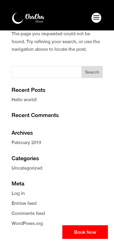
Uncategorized (27, 168)
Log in (18, 193)
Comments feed (28, 213)
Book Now (85, 232)
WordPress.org (27, 223)
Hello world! (24, 99)
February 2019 (26, 142)
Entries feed (24, 203)
